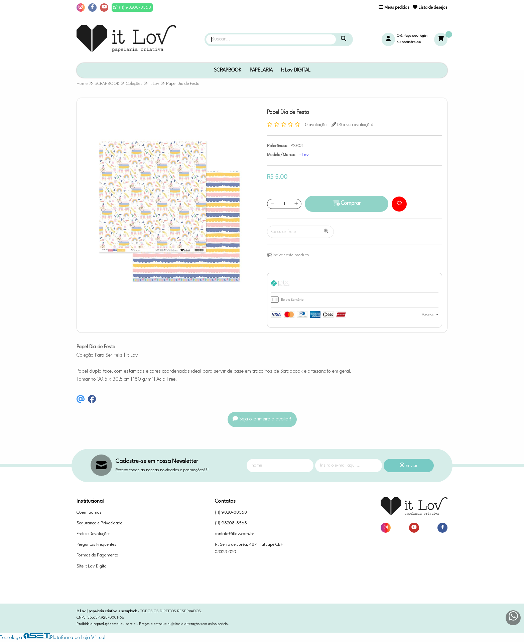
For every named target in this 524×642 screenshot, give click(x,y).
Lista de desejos (430, 7)
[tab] (354, 284)
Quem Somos (89, 512)
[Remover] (272, 204)
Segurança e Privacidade (99, 523)
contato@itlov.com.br (234, 534)
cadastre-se (411, 42)
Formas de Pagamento (97, 555)
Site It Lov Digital (92, 566)
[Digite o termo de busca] (271, 39)
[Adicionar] (296, 204)
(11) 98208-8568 (231, 523)
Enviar (409, 466)
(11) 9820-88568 (231, 512)
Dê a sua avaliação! (353, 125)
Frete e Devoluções (94, 534)
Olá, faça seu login (412, 36)
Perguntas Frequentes (96, 544)
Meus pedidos (394, 7)
